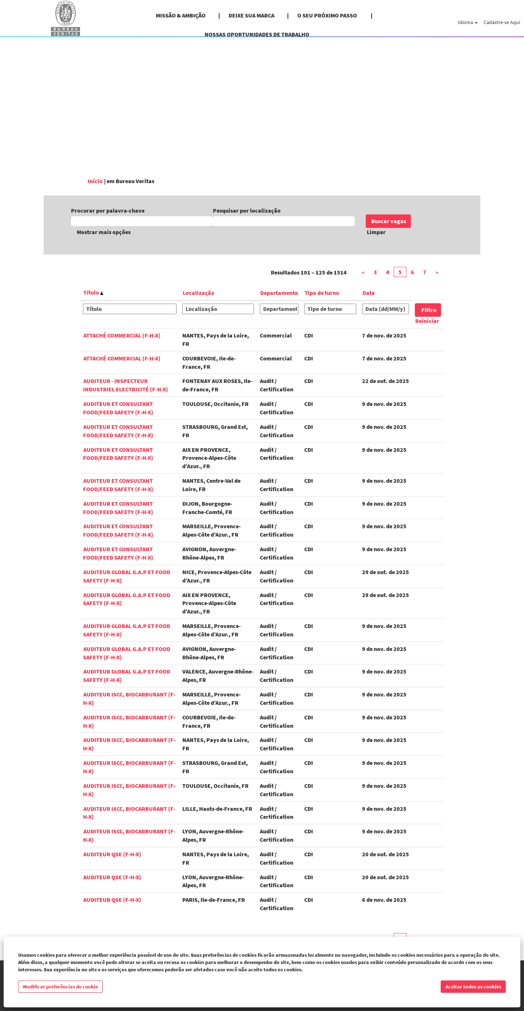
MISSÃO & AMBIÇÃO (181, 15)
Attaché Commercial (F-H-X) (121, 335)
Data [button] (368, 292)
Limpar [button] (376, 232)
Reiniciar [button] (427, 320)
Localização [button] (198, 292)
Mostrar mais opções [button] (104, 232)
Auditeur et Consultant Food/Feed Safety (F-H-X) (118, 408)
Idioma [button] (468, 22)
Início (95, 181)
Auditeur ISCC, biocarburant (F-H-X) (129, 813)
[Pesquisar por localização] (284, 221)
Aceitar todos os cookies (473, 986)
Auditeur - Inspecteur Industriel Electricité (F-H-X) (125, 385)
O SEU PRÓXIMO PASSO (327, 15)
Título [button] (93, 292)
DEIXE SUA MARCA (251, 15)
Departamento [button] (279, 292)
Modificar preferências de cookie (60, 986)
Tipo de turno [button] (322, 292)
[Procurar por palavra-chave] (142, 221)
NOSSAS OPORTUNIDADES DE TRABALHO (257, 34)
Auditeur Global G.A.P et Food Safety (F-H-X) (126, 599)
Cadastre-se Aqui (502, 22)
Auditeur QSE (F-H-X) (112, 854)
